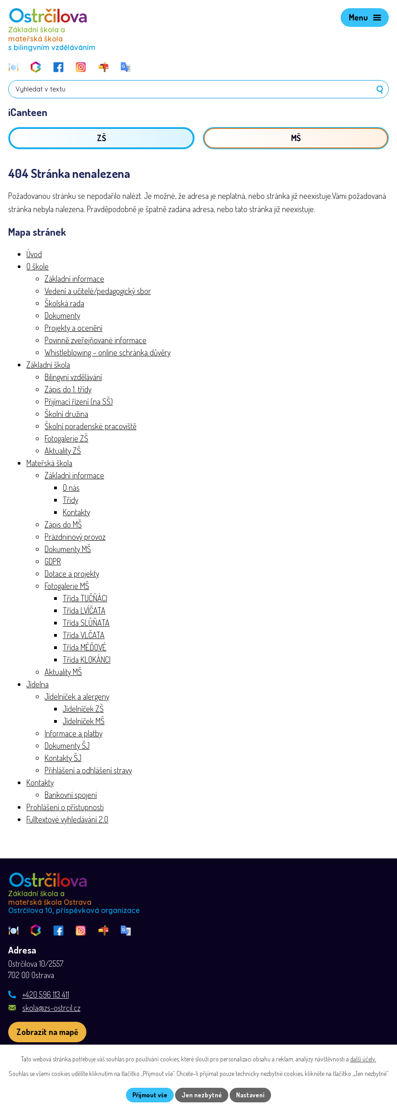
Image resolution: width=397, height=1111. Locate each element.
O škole (37, 266)
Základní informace (74, 279)
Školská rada (64, 303)
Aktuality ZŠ (63, 451)
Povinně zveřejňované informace (95, 340)
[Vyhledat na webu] (198, 89)
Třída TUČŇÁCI (85, 598)
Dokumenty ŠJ (67, 746)
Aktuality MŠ (63, 672)
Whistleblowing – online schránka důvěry (108, 352)
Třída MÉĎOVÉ (84, 647)
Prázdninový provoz (75, 537)
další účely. (363, 1059)
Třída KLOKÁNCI (87, 659)
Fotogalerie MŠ (67, 586)
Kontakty (76, 512)
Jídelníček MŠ (84, 721)
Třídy (70, 500)
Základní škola (48, 365)
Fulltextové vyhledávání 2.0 (67, 819)
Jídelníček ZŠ (83, 709)
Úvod (34, 254)
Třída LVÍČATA (84, 610)
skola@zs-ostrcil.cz (51, 1008)
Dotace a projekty (72, 573)
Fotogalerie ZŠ (66, 438)
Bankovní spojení (71, 795)
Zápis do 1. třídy (68, 389)
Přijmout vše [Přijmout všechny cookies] (149, 1095)
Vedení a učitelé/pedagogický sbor (98, 291)
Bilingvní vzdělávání (73, 377)
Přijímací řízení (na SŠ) (79, 401)
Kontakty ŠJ (63, 758)
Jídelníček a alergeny (77, 696)
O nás (71, 487)
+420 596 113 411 (45, 994)
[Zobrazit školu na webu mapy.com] (47, 1032)
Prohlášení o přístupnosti (65, 807)
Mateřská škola (49, 463)
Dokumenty (62, 315)
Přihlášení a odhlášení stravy (88, 770)
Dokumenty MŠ (68, 549)
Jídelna (37, 684)
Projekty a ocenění (73, 328)
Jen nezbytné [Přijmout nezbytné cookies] (201, 1095)
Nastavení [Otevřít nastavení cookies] (250, 1095)
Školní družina (66, 414)
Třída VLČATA (84, 635)
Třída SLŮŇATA (86, 623)
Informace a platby (73, 733)
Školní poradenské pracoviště (90, 426)
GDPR (53, 561)
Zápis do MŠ (63, 524)
